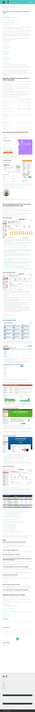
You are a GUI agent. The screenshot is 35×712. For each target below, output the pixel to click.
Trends (14, 616)
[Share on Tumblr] (20, 621)
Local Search (11, 616)
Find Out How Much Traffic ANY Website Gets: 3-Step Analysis (17, 492)
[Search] (29, 2)
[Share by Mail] (29, 621)
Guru (9, 89)
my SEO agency (17, 29)
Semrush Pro (28, 84)
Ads (4, 616)
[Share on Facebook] (5, 621)
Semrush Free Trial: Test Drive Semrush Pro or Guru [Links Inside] (14, 612)
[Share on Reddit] (24, 621)
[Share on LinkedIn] (15, 621)
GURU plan (22, 434)
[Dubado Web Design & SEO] (14, 2)
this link (14, 199)
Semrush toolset (22, 27)
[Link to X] (28, 710)
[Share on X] (10, 621)
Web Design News (17, 14)
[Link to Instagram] (30, 710)
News (4, 5)
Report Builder (10, 362)
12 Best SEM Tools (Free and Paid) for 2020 (9, 315)
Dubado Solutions (22, 14)
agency (16, 88)
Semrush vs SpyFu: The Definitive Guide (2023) (9, 318)
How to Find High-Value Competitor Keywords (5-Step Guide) (16, 270)
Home (4, 685)
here (18, 588)
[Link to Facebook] (31, 710)
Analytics (6, 616)
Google (9, 616)
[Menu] (31, 2)
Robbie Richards (12, 14)
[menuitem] (29, 2)
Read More (8, 614)
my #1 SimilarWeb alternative (15, 487)
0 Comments (7, 14)
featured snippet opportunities (10, 247)
